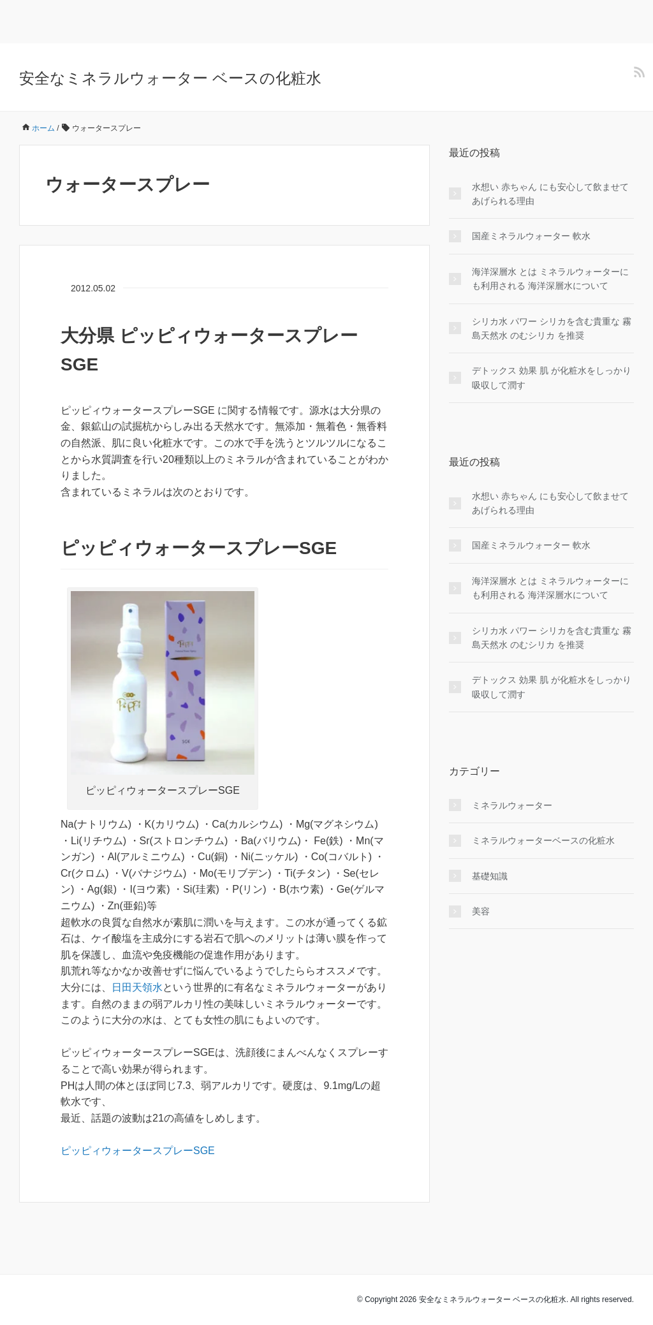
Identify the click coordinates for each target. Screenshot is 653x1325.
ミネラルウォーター (512, 805)
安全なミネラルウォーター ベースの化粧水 (170, 78)
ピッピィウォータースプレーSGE (138, 1150)
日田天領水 (137, 987)
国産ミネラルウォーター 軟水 (531, 236)
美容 (481, 911)
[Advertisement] (149, 19)
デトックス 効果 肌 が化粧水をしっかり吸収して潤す (551, 377)
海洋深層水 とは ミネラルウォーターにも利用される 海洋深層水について (550, 279)
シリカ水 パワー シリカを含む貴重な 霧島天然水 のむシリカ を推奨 (551, 328)
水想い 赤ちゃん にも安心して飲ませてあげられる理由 (550, 194)
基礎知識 (490, 876)
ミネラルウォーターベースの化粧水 (543, 840)
